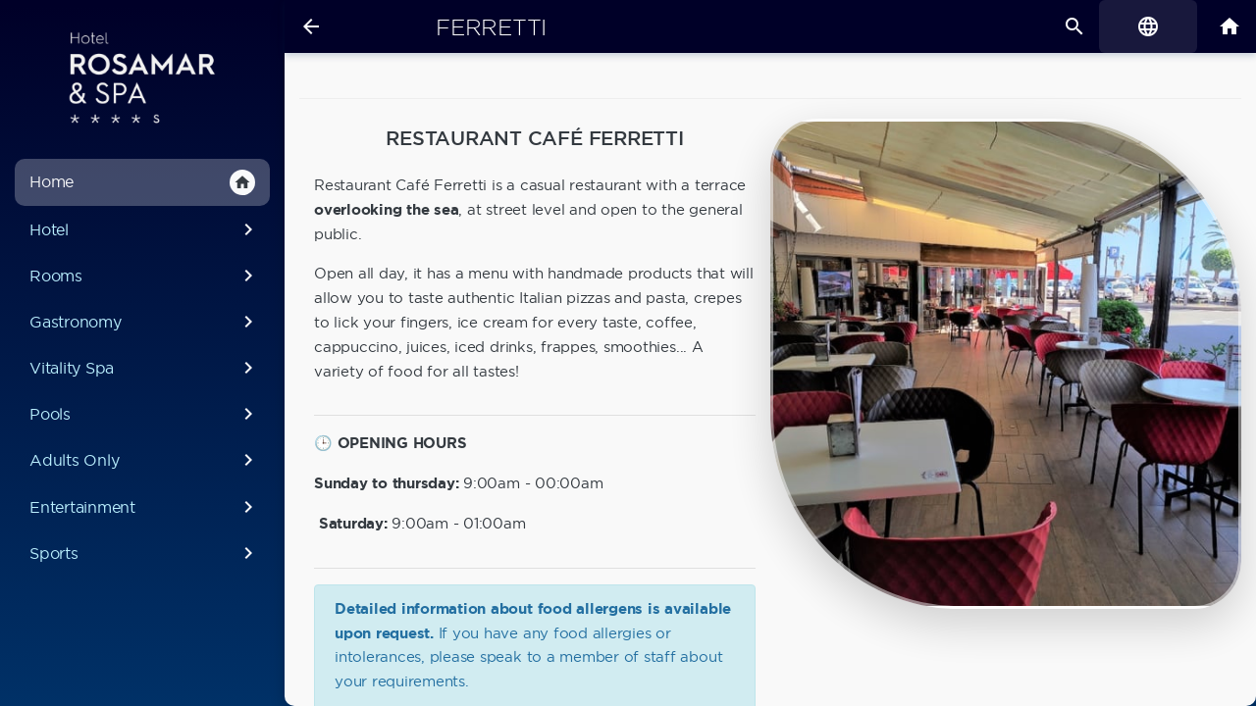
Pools (144, 414)
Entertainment (144, 507)
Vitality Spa (144, 367)
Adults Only (144, 460)
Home (142, 182)
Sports (144, 553)
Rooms (144, 275)
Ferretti (491, 27)
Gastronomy (144, 321)
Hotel (144, 229)
